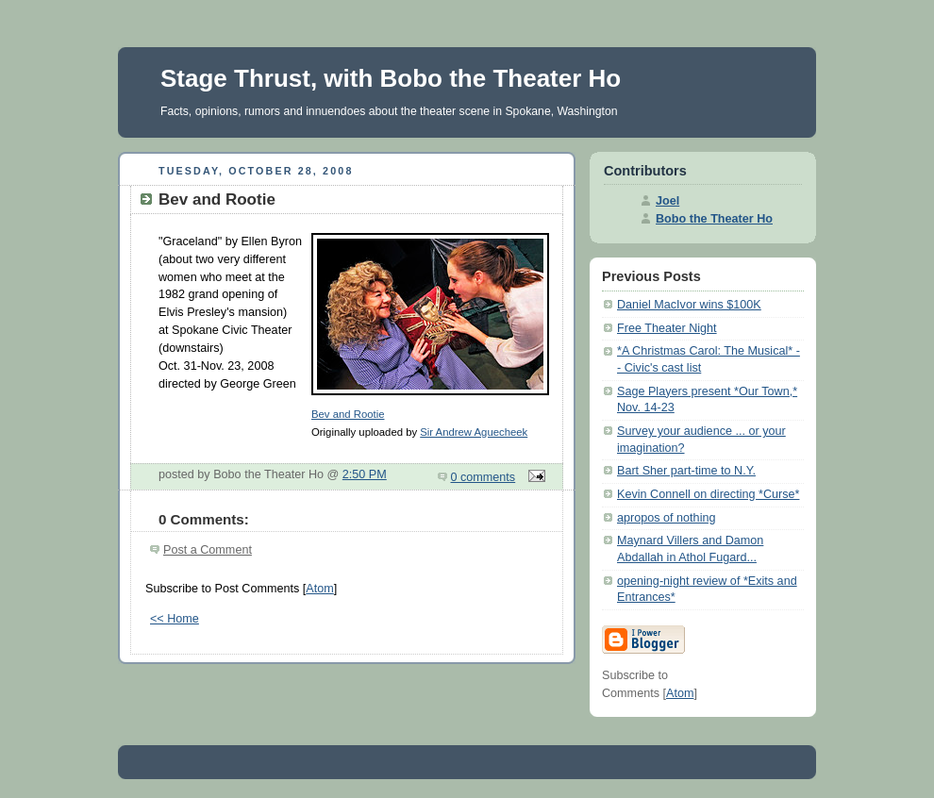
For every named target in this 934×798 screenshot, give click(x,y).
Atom (319, 588)
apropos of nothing (666, 517)
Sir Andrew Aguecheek (473, 432)
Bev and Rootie (347, 414)
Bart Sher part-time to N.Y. (686, 470)
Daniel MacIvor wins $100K (689, 304)
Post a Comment (207, 550)
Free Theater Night (667, 328)
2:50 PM (364, 474)
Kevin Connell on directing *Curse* (708, 494)
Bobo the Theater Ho (714, 218)
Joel (667, 201)
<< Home (174, 618)
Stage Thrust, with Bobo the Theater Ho (390, 78)
